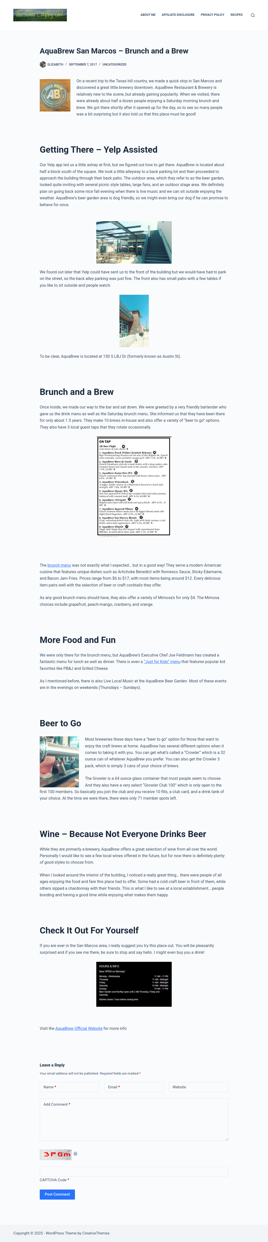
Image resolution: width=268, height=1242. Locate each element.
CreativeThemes (96, 1233)
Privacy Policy (213, 15)
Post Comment (57, 1194)
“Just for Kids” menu (162, 661)
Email (114, 1087)
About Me (148, 15)
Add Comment (56, 1104)
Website (179, 1087)
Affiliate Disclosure (178, 15)
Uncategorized (114, 64)
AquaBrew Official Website (79, 1028)
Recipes (237, 15)
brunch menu (59, 565)
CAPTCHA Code (53, 1180)
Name (49, 1087)
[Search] (253, 15)
